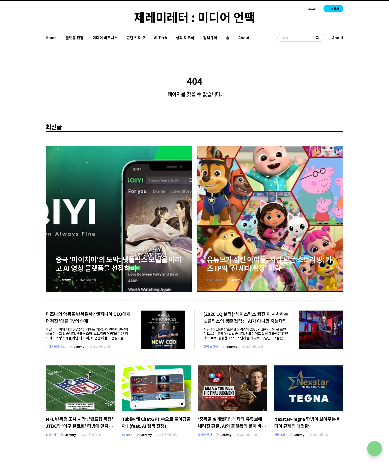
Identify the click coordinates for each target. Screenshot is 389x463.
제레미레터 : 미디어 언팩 (194, 17)
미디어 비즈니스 (105, 37)
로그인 (312, 9)
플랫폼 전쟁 (74, 37)
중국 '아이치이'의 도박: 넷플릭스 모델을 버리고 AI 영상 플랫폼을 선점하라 (118, 263)
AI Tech (160, 37)
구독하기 (333, 8)
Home (51, 37)
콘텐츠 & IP (136, 37)
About (244, 37)
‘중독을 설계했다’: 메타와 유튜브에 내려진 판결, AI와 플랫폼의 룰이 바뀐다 (232, 426)
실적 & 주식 (185, 37)
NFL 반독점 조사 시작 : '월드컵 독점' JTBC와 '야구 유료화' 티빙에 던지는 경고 (79, 426)
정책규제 (210, 37)
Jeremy (65, 280)
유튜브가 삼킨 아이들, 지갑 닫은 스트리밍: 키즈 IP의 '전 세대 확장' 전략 (269, 263)
